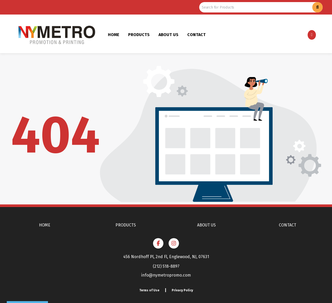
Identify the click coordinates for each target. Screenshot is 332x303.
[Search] (317, 7)
